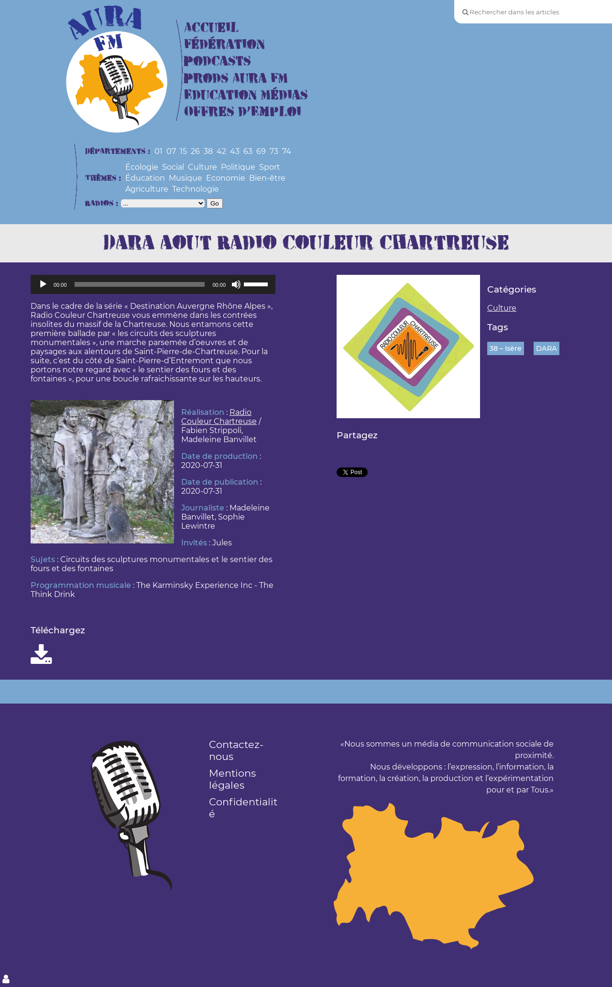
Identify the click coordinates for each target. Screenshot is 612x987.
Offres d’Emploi (242, 112)
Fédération (224, 44)
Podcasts (217, 61)
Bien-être (267, 178)
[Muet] (236, 284)
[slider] (140, 284)
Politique (238, 167)
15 (183, 151)
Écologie (141, 167)
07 (171, 151)
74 (286, 151)
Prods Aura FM (236, 78)
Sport (269, 167)
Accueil (211, 28)
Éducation (145, 178)
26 (195, 151)
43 (235, 151)
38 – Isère (506, 348)
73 (274, 151)
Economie (225, 178)
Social (173, 167)
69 (261, 151)
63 (247, 151)
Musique (185, 178)
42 (221, 151)
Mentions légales (232, 779)
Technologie (195, 189)
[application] (153, 284)
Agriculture (146, 189)
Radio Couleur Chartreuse (219, 417)
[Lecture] (43, 284)
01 (158, 151)
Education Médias (246, 95)
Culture (202, 167)
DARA (546, 348)
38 (208, 151)
